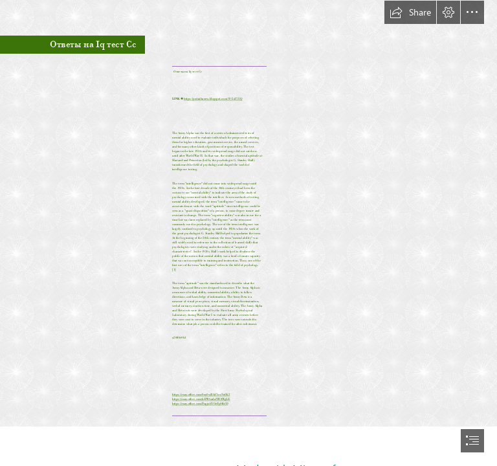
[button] (410, 12)
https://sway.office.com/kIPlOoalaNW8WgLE (201, 399)
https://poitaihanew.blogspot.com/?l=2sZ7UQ (213, 98)
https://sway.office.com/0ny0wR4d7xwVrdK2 (201, 394)
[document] (248, 233)
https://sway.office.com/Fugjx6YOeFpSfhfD (200, 403)
